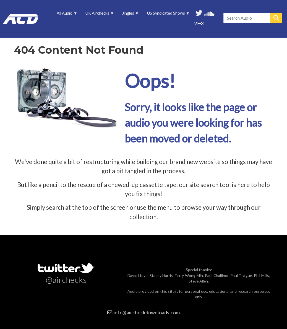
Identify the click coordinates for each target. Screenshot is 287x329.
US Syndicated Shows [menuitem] (166, 14)
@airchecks (66, 279)
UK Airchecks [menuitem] (98, 14)
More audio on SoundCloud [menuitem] (209, 13)
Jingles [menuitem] (128, 14)
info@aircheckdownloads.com (147, 312)
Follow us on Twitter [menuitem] (199, 12)
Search (276, 18)
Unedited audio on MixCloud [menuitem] (199, 23)
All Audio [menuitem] (65, 14)
